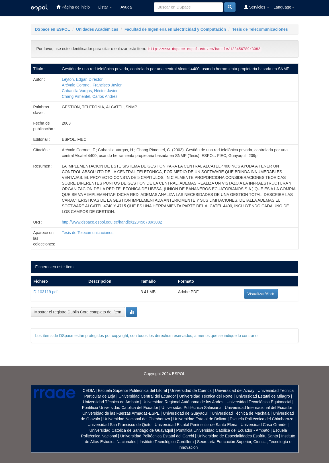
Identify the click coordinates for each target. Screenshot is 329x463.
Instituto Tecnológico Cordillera (167, 441)
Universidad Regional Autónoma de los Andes (182, 402)
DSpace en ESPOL (52, 29)
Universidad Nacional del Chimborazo (136, 419)
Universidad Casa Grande (264, 424)
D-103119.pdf (46, 292)
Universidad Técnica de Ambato (111, 402)
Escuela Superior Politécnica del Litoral (132, 390)
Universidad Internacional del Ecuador (258, 407)
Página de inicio (73, 7)
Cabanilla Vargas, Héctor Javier (90, 90)
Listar (105, 7)
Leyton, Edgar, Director (82, 79)
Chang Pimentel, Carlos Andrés (89, 96)
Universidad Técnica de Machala (240, 413)
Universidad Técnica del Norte (205, 396)
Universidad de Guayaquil (186, 413)
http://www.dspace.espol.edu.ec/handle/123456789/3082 (112, 222)
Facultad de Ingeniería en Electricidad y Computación (175, 29)
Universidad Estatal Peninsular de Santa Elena (196, 424)
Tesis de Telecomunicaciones (260, 29)
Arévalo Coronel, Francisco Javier (92, 85)
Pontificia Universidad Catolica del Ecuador (120, 407)
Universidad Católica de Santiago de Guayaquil (131, 430)
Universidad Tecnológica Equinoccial (258, 402)
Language (283, 7)
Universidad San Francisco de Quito (120, 424)
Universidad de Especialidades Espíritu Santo (237, 436)
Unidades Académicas (97, 29)
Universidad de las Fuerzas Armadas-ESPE (121, 413)
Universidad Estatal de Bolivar (199, 419)
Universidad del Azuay (235, 390)
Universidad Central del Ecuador (147, 396)
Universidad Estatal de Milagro (263, 396)
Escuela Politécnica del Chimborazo (261, 419)
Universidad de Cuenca (191, 390)
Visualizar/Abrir (261, 294)
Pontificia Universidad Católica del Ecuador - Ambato (222, 430)
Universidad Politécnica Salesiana (192, 407)
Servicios (256, 7)
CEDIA (89, 390)
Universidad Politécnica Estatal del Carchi (157, 436)
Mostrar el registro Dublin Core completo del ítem (77, 312)
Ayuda (126, 7)
